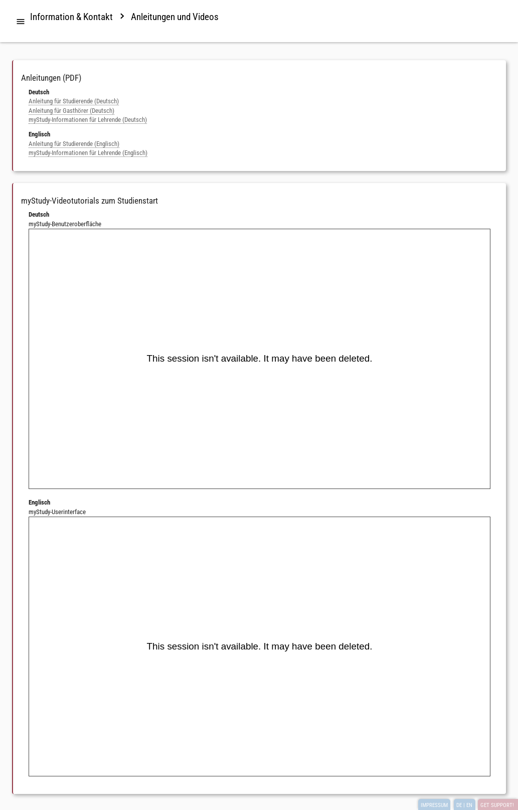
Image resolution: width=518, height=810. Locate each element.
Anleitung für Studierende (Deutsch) (74, 101)
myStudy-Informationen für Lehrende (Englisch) (88, 152)
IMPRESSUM (434, 805)
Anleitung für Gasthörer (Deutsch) (71, 110)
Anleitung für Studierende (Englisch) (74, 143)
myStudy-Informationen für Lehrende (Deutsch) (88, 119)
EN (469, 805)
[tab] (20, 22)
